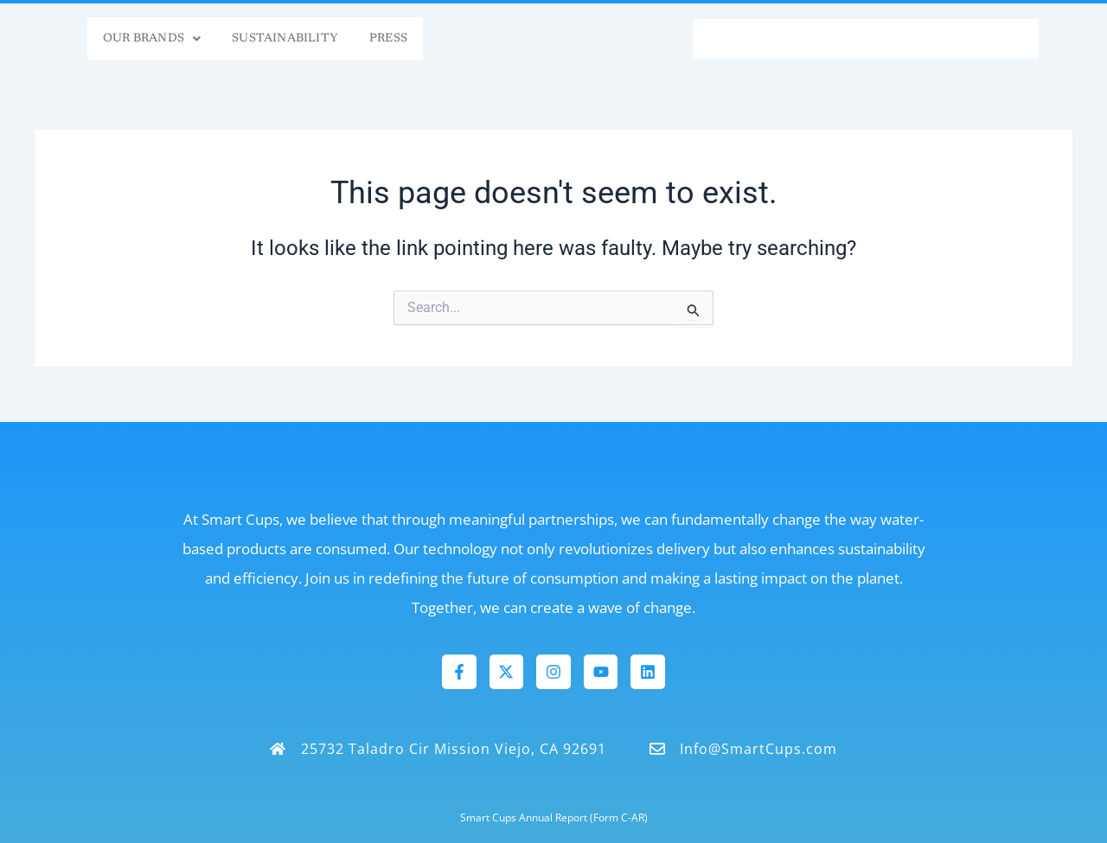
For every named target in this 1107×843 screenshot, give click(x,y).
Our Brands (94, 39)
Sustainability (258, 39)
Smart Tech (834, 39)
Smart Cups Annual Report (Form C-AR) (554, 816)
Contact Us (971, 39)
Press (383, 39)
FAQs (729, 39)
